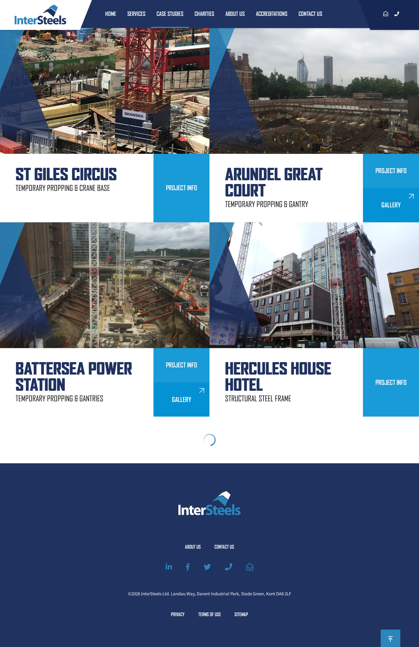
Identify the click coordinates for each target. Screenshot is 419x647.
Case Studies (170, 14)
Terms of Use (209, 614)
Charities (204, 14)
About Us (235, 14)
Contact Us (310, 14)
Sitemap (241, 614)
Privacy (178, 614)
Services (136, 14)
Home (110, 14)
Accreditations (271, 14)
